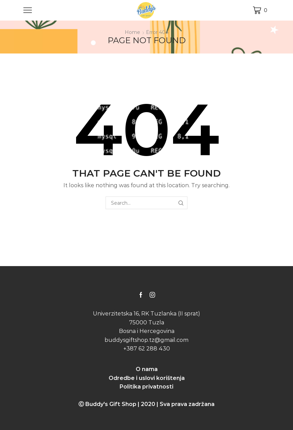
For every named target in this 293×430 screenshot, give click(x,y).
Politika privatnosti (146, 386)
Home (132, 32)
